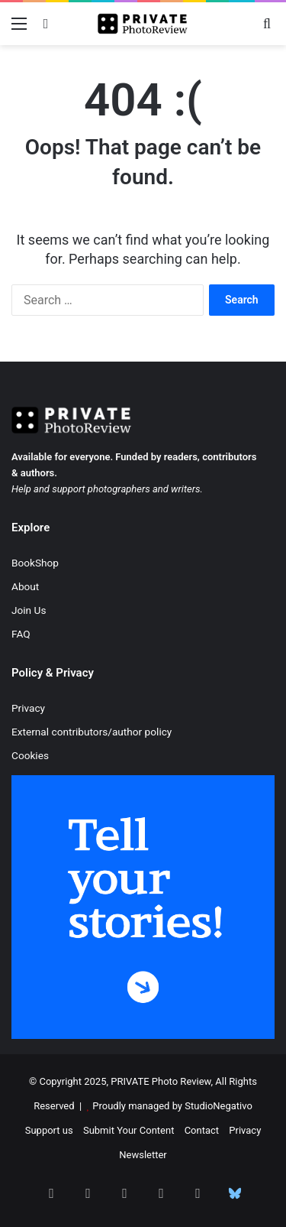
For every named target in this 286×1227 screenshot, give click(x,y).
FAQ (21, 634)
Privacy (28, 708)
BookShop (35, 563)
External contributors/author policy (91, 731)
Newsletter (143, 1154)
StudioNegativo (218, 1106)
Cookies (30, 755)
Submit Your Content (128, 1130)
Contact (202, 1130)
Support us (49, 1130)
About (25, 586)
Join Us (28, 610)
